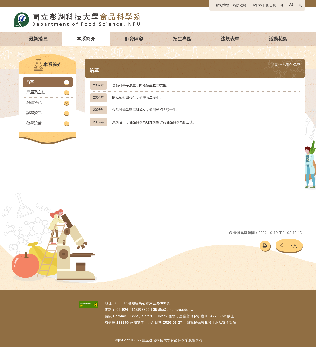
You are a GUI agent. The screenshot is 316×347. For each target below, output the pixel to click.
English (256, 5)
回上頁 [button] (290, 245)
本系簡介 (86, 38)
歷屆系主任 (35, 92)
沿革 (30, 82)
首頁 (274, 64)
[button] (281, 5)
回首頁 (271, 5)
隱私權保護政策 (199, 322)
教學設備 (34, 123)
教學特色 (34, 102)
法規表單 (230, 38)
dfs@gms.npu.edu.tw (173, 309)
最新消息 (38, 38)
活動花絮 (278, 38)
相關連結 (239, 5)
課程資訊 (34, 113)
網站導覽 (223, 5)
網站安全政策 (226, 322)
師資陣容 (134, 38)
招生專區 (182, 38)
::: (214, 5)
